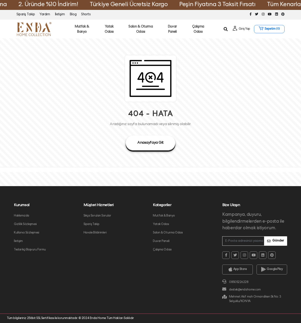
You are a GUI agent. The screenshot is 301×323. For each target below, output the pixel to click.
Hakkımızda (21, 215)
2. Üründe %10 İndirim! (52, 5)
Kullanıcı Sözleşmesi (26, 232)
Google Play (272, 269)
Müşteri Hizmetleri (98, 205)
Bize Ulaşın (231, 205)
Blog (73, 14)
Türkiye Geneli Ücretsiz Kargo (133, 5)
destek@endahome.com (241, 289)
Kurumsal (21, 205)
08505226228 (235, 281)
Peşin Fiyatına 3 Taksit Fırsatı (221, 5)
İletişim (60, 14)
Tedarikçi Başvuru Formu (30, 249)
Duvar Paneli (172, 29)
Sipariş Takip (25, 14)
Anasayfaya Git (150, 143)
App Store (238, 269)
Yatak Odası (109, 29)
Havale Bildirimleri (95, 232)
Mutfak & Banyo (82, 29)
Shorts (86, 14)
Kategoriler (162, 205)
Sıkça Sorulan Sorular (97, 215)
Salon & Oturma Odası (140, 29)
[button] (269, 29)
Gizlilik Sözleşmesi (25, 224)
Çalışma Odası (198, 29)
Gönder (275, 241)
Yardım (45, 14)
